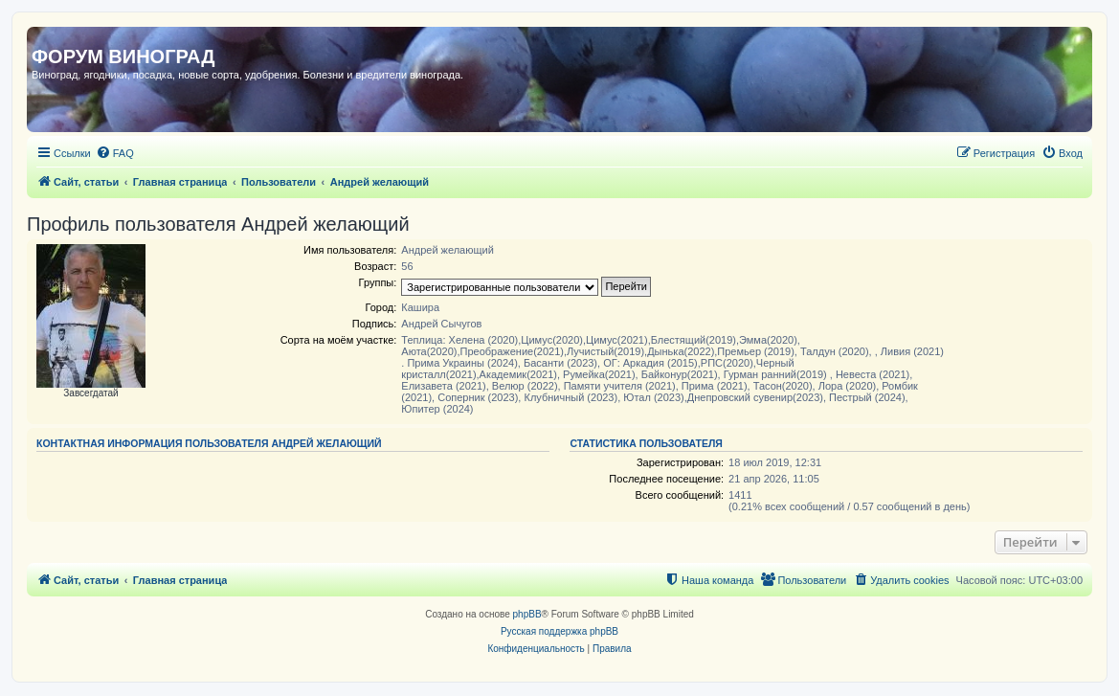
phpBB (527, 614)
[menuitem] (115, 153)
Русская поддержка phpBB (559, 631)
